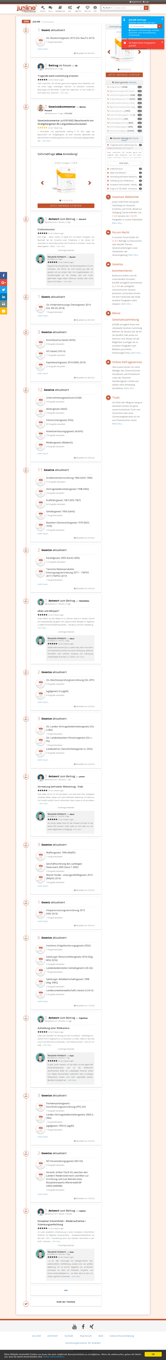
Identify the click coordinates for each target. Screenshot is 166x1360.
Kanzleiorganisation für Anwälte (83, 1343)
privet (82, 776)
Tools (116, 397)
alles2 (72, 639)
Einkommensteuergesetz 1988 (126, 115)
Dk (76, 66)
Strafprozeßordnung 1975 (122, 99)
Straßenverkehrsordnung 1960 (126, 103)
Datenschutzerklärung (122, 1335)
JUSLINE (36, 1335)
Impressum (86, 1335)
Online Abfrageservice (127, 362)
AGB (101, 1335)
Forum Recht (120, 232)
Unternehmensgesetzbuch (122, 95)
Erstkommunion (46, 229)
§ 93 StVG (68, 113)
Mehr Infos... (117, 223)
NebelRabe (84, 601)
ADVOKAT (53, 1335)
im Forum (58, 65)
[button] (43, 9)
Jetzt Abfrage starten (66, 205)
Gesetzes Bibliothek (125, 197)
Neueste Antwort (57, 256)
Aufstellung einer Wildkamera (53, 1028)
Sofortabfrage (115, 26)
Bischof (82, 219)
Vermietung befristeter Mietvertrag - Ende (60, 786)
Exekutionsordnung (118, 119)
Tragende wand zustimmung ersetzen (58, 75)
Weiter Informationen (53, 1356)
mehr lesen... (43, 49)
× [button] (162, 19)
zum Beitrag (60, 219)
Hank (72, 1056)
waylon (82, 1211)
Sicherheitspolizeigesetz (121, 127)
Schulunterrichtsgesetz (121, 131)
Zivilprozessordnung (119, 111)
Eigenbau (83, 1018)
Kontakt (69, 1335)
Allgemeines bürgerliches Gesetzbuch (127, 91)
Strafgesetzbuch (118, 87)
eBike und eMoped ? (48, 611)
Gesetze (133, 82)
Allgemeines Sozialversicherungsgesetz (127, 107)
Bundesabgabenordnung (121, 123)
